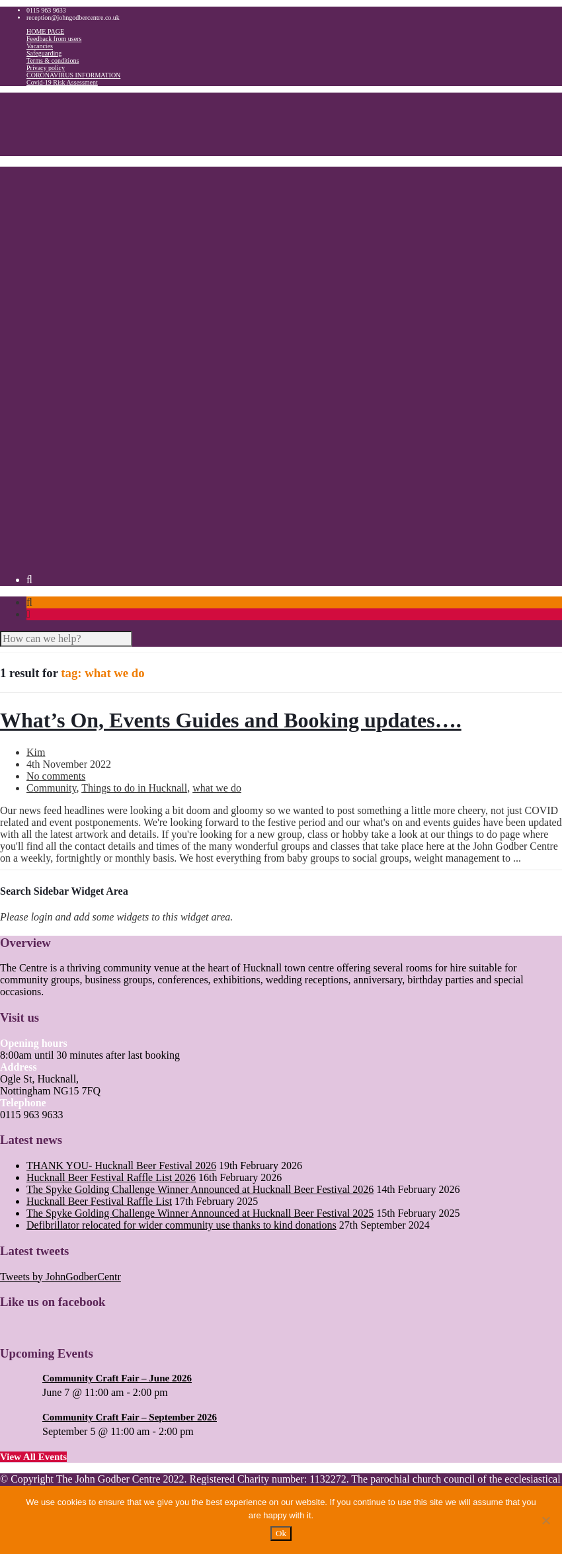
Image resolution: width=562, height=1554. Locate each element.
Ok (281, 1533)
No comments (55, 776)
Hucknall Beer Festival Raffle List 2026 (111, 1177)
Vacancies (39, 46)
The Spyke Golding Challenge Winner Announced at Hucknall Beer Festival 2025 (200, 1213)
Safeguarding (43, 53)
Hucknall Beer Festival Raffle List (99, 1201)
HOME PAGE (45, 31)
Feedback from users (53, 38)
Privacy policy (45, 67)
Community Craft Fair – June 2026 (117, 1378)
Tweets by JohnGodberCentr (60, 1276)
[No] (545, 1520)
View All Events (33, 1457)
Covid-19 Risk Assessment (62, 82)
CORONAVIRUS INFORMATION (73, 75)
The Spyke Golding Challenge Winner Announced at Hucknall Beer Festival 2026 (200, 1189)
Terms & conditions (52, 60)
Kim (35, 752)
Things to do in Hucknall (134, 788)
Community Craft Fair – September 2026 (129, 1417)
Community (51, 788)
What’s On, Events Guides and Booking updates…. (231, 720)
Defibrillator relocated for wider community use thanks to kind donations (181, 1225)
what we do (216, 788)
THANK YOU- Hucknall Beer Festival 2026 (121, 1165)
